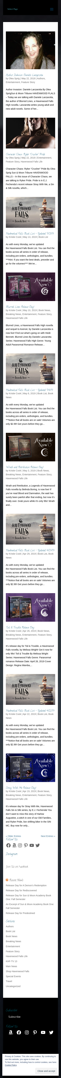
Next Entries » (48, 836)
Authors (41, 78)
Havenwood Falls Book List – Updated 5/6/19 (29, 390)
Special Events (13, 976)
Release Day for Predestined (20, 913)
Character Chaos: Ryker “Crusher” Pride (25, 155)
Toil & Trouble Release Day (20, 628)
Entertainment (13, 82)
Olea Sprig (14, 78)
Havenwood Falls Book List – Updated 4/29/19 (30, 551)
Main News (11, 966)
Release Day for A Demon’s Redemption (26, 885)
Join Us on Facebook (17, 867)
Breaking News (13, 314)
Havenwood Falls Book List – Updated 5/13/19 (30, 234)
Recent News (16, 880)
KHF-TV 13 (11, 961)
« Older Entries (13, 836)
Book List (43, 237)
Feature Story (28, 82)
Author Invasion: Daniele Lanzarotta (24, 75)
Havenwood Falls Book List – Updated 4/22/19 (30, 711)
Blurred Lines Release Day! (20, 307)
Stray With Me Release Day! (21, 788)
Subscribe (14, 1017)
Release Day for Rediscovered (21, 890)
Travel (9, 981)
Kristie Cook (15, 237)
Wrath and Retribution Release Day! (24, 467)
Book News (44, 310)
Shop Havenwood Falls (17, 971)
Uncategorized (13, 986)
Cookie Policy (11, 1065)
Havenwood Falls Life (31, 161)
